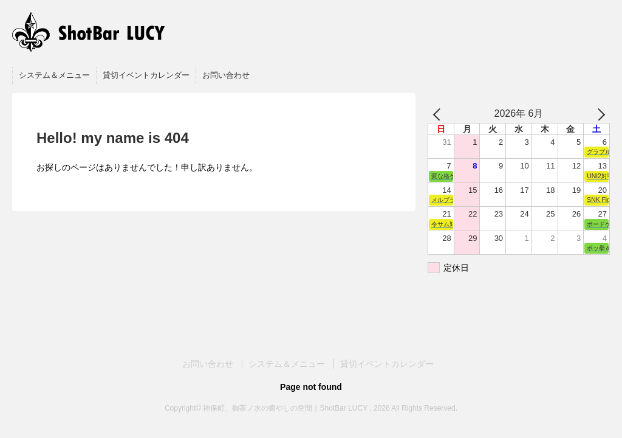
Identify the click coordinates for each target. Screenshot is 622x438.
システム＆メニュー (54, 75)
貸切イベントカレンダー (146, 75)
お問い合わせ (226, 75)
